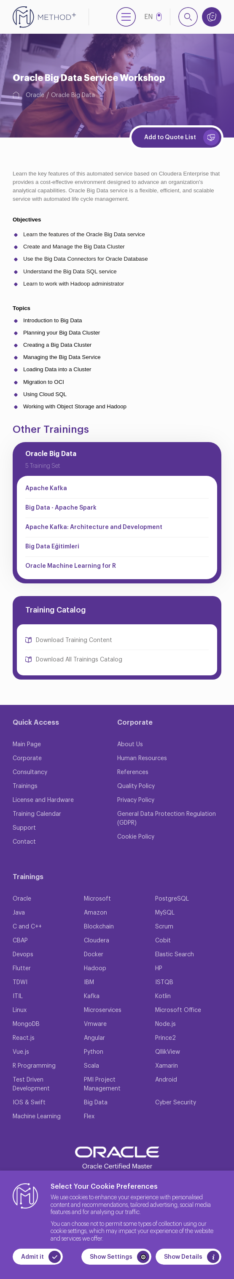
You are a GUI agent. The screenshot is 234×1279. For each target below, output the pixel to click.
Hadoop (95, 968)
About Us (130, 744)
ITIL (18, 996)
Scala (91, 1066)
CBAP (20, 941)
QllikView (167, 1052)
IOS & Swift (29, 1103)
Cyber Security (175, 1103)
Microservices (102, 1010)
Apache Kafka (46, 488)
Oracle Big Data (73, 95)
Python (93, 1052)
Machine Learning (37, 1117)
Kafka (92, 996)
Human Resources (142, 758)
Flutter (22, 968)
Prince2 (165, 1038)
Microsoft (97, 899)
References (132, 772)
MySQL (165, 913)
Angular (94, 1038)
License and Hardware (43, 800)
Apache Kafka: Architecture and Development (93, 527)
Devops (23, 955)
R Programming (34, 1066)
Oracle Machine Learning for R (70, 566)
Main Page (27, 744)
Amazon (95, 913)
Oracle (35, 95)
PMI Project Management (102, 1084)
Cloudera (96, 941)
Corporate (27, 758)
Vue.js (21, 1052)
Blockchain (99, 927)
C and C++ (27, 927)
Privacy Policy (135, 800)
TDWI (20, 982)
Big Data (96, 1103)
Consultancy (30, 772)
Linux (20, 1010)
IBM (89, 982)
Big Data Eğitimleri (52, 547)
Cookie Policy (135, 837)
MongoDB (26, 1024)
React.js (24, 1038)
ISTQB (164, 982)
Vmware (95, 1024)
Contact (24, 842)
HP (158, 968)
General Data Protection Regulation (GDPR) (166, 818)
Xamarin (166, 1066)
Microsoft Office (178, 1010)
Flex (89, 1117)
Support (24, 828)
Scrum (164, 927)
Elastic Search (174, 955)
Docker (93, 955)
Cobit (163, 941)
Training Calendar (37, 814)
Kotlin (163, 996)
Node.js (165, 1024)
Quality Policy (136, 786)
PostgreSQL (172, 899)
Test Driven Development (31, 1084)
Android (166, 1080)
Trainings (25, 786)
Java (19, 913)
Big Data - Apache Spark (61, 508)
